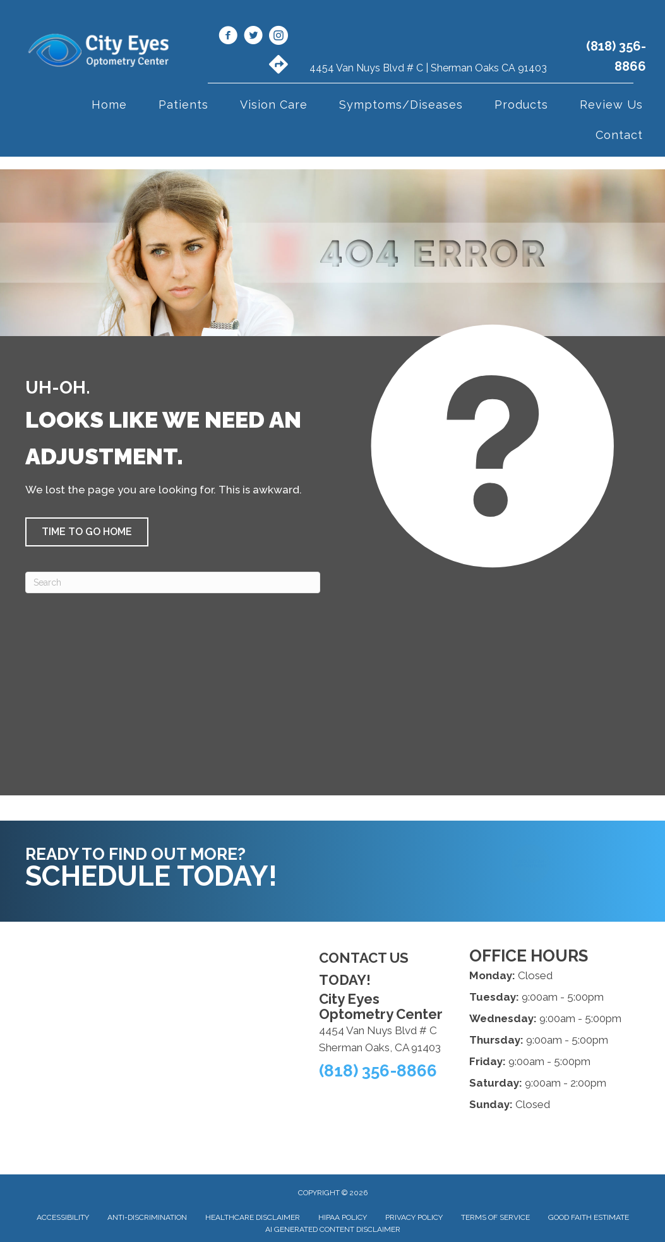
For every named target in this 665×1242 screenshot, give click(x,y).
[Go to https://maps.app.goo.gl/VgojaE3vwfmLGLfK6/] (278, 65)
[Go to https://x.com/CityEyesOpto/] (253, 37)
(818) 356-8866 (378, 1070)
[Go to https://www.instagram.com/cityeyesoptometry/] (278, 37)
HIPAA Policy (342, 1217)
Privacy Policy (414, 1217)
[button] (86, 531)
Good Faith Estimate (588, 1217)
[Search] (172, 582)
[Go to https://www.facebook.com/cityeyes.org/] (228, 37)
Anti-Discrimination (147, 1217)
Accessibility (63, 1217)
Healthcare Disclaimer (252, 1217)
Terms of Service (495, 1217)
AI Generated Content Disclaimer (332, 1229)
